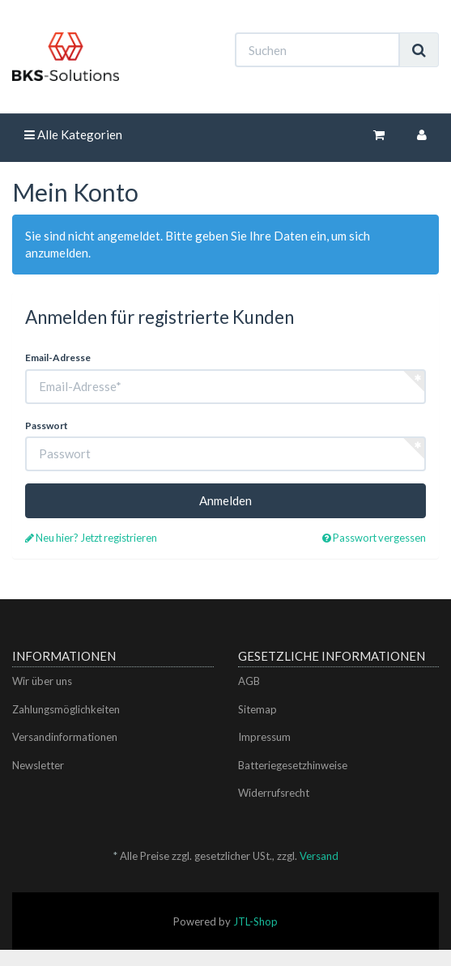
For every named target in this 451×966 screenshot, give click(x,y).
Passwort (46, 425)
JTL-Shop (255, 921)
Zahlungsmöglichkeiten (66, 709)
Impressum (264, 736)
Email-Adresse (58, 357)
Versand (319, 855)
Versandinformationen (64, 736)
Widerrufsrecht (273, 792)
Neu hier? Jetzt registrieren (91, 537)
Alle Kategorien (73, 134)
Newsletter (38, 765)
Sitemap (257, 709)
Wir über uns (42, 680)
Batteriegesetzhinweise (292, 765)
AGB (249, 680)
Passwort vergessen (374, 537)
